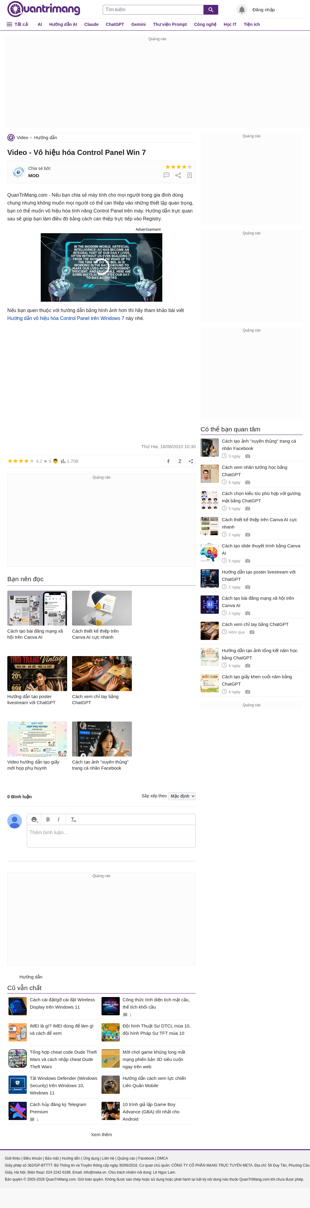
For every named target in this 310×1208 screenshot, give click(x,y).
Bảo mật (52, 1158)
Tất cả (21, 24)
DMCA (162, 1158)
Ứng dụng (91, 1158)
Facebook (146, 1158)
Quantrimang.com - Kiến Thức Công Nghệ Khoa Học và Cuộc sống (43, 9)
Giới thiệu (12, 1158)
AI (40, 24)
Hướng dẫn (45, 137)
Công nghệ (205, 24)
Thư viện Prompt (170, 24)
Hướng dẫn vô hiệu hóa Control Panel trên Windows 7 (65, 318)
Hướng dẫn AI (63, 24)
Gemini (138, 24)
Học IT (230, 24)
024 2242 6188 (58, 1172)
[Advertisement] (157, 85)
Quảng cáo (126, 1158)
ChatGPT (115, 24)
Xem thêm (101, 1134)
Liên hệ (108, 1158)
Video (22, 137)
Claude (91, 24)
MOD (33, 175)
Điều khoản (32, 1158)
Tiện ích (252, 24)
